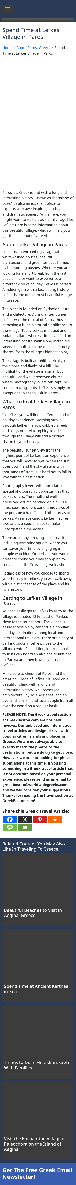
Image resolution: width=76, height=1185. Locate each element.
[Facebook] (10, 819)
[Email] (25, 827)
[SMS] (10, 827)
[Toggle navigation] (7, 9)
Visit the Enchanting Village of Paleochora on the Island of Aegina (35, 1144)
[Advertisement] (38, 97)
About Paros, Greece (33, 47)
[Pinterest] (40, 819)
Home (7, 47)
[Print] (55, 819)
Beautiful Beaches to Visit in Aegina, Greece (33, 912)
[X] (25, 819)
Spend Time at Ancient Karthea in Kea (36, 988)
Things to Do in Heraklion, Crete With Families (37, 1065)
